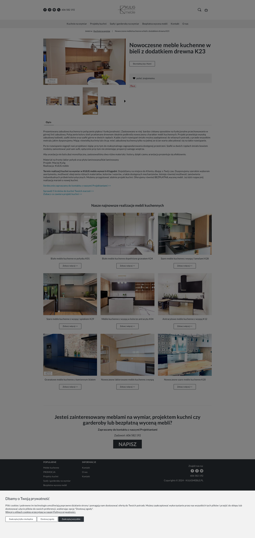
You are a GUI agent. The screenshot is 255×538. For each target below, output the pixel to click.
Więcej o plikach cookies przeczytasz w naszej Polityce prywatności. (40, 512)
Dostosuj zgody (47, 519)
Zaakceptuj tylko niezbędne (21, 519)
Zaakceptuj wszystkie (71, 519)
